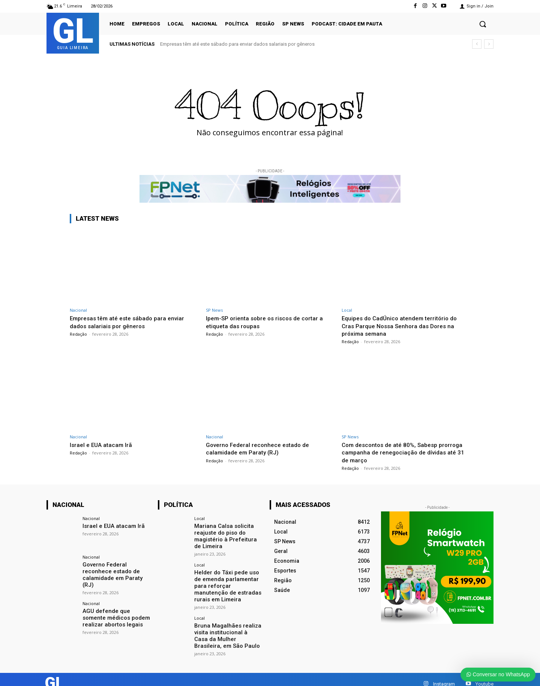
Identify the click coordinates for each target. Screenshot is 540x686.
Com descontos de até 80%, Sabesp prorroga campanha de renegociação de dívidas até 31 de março (399, 452)
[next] (489, 44)
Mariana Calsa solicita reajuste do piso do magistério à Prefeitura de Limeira (226, 535)
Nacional (78, 310)
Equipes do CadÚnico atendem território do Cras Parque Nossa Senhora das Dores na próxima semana (404, 325)
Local (347, 310)
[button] (483, 24)
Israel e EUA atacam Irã (103, 444)
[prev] (477, 44)
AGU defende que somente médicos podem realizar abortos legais (115, 609)
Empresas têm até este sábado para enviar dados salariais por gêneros (237, 44)
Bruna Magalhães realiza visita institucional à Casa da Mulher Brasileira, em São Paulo (225, 624)
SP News (214, 310)
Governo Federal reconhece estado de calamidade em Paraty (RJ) (261, 448)
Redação (78, 334)
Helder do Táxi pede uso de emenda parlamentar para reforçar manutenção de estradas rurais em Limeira (227, 579)
